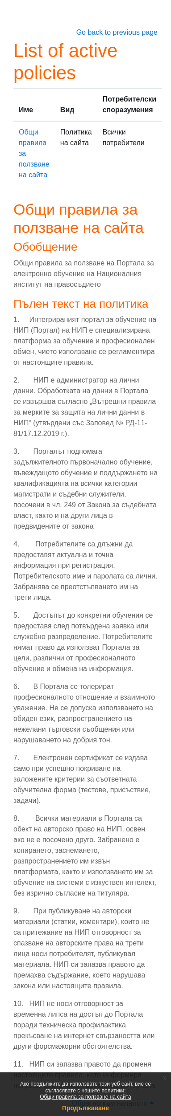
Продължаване (85, 1108)
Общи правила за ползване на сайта (85, 1097)
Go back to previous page (117, 32)
